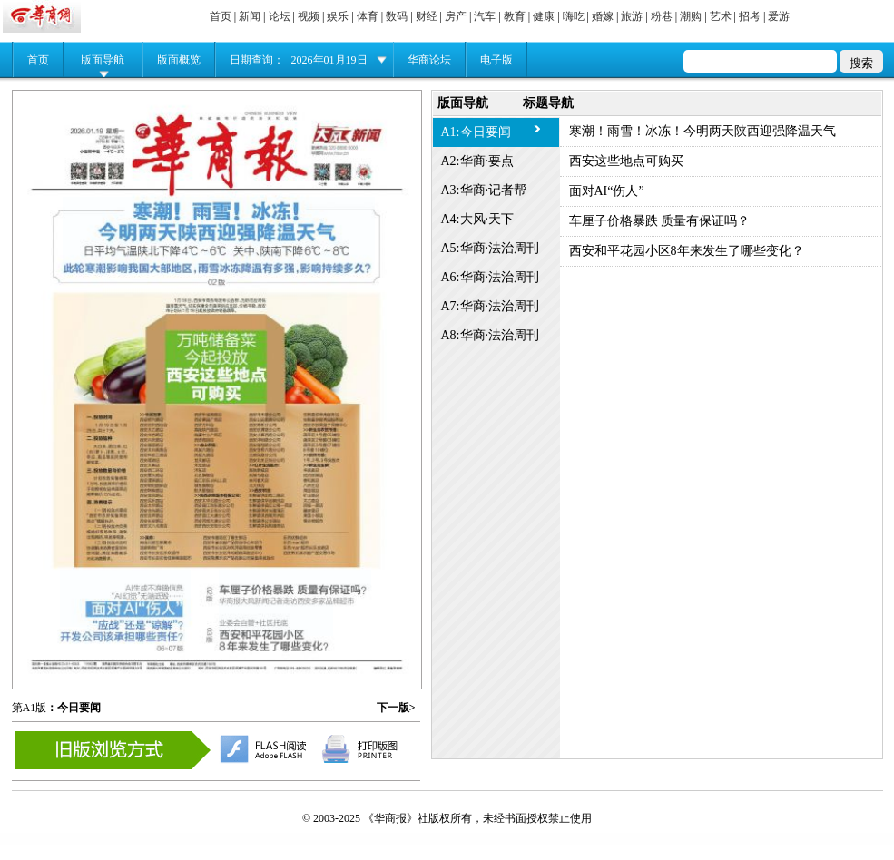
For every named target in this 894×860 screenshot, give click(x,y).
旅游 (632, 16)
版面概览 (179, 60)
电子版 (496, 60)
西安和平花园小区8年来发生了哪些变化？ (686, 251)
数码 (397, 16)
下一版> (396, 707)
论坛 (279, 16)
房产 (456, 16)
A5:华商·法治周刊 (490, 248)
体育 (367, 16)
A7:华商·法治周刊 (490, 306)
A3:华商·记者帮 (484, 190)
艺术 (721, 16)
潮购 (691, 16)
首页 (220, 16)
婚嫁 (603, 16)
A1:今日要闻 (476, 132)
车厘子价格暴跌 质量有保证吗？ (660, 221)
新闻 (249, 16)
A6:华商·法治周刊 (490, 277)
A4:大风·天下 (478, 219)
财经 (426, 16)
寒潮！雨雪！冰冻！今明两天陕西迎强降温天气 (702, 131)
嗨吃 (574, 16)
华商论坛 (429, 60)
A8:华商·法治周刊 (490, 335)
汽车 (485, 16)
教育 (515, 16)
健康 (544, 16)
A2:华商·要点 (478, 161)
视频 (308, 16)
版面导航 (102, 60)
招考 (750, 16)
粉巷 (662, 16)
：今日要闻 (73, 707)
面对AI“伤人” (606, 191)
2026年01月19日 (329, 60)
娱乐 (338, 16)
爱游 (779, 16)
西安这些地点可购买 (626, 161)
